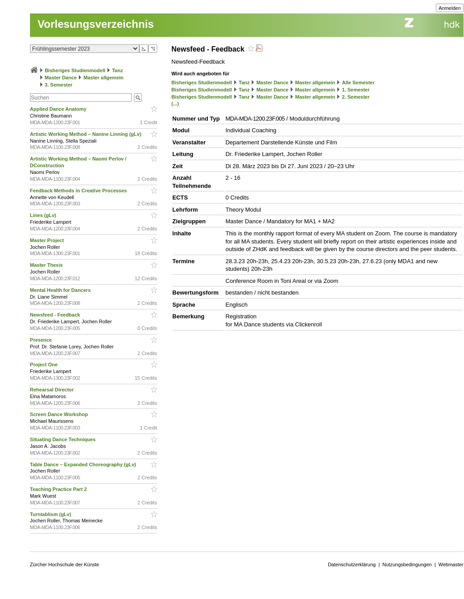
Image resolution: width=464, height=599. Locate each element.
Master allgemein (104, 77)
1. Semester (355, 89)
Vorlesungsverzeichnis (96, 24)
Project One (44, 364)
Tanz (117, 70)
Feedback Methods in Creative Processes (79, 190)
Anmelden (449, 8)
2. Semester (355, 97)
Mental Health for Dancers (61, 290)
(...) (175, 103)
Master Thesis (47, 265)
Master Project (47, 240)
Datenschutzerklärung (352, 564)
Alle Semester (358, 82)
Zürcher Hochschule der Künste (64, 564)
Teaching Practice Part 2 (59, 489)
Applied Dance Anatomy (59, 109)
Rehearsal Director (52, 389)
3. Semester (59, 84)
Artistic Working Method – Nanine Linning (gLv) (86, 134)
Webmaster (451, 564)
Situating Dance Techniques (63, 439)
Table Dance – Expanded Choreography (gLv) (83, 464)
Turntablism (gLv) (51, 514)
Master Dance (61, 77)
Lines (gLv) (44, 215)
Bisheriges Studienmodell (75, 70)
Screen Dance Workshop (59, 414)
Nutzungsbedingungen (407, 564)
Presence (41, 340)
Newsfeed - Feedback (56, 314)
